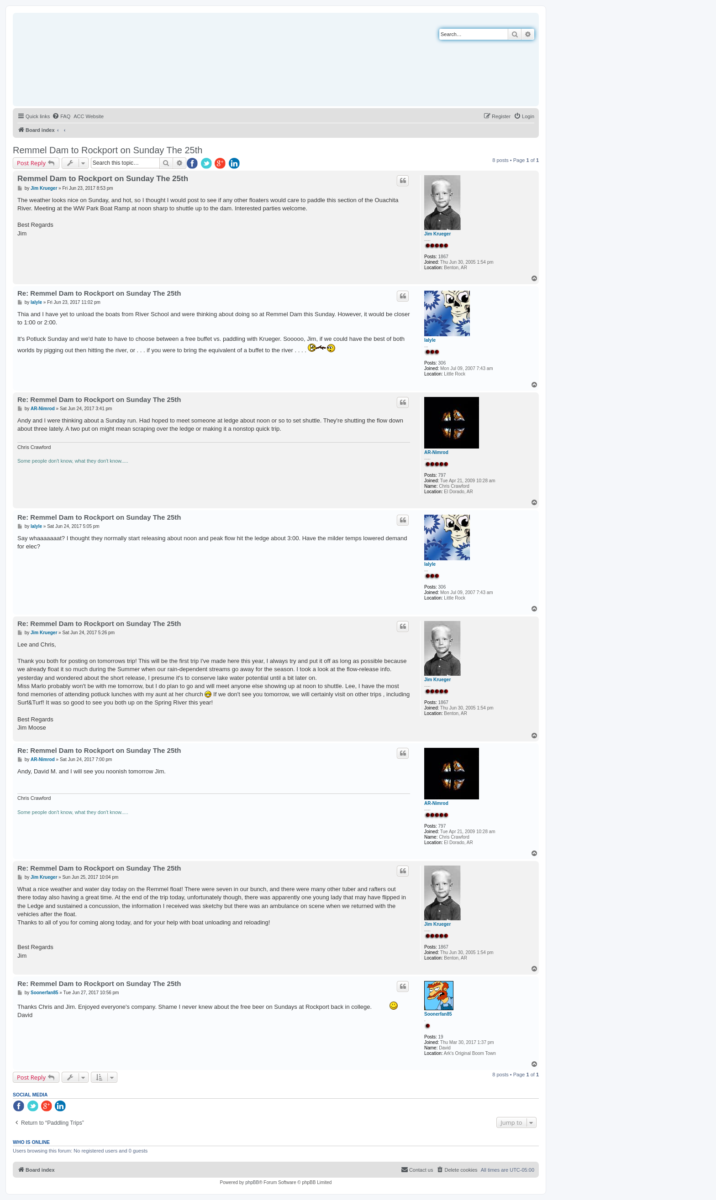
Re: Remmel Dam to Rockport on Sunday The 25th (99, 293)
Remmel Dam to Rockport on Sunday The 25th (107, 150)
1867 (443, 256)
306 (442, 362)
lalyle (430, 340)
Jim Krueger (437, 233)
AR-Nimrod (436, 452)
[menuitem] (61, 116)
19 (440, 1036)
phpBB (252, 1182)
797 (442, 475)
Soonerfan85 (438, 1014)
